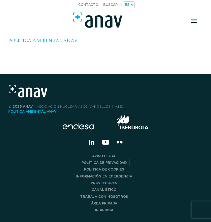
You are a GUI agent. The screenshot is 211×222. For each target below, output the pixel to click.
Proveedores (104, 183)
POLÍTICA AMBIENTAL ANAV (42, 40)
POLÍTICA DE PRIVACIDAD (104, 162)
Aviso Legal (104, 156)
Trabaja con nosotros (104, 196)
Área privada (104, 203)
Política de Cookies (104, 169)
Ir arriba (104, 210)
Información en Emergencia (104, 176)
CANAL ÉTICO (104, 189)
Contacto (88, 4)
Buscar (110, 4)
